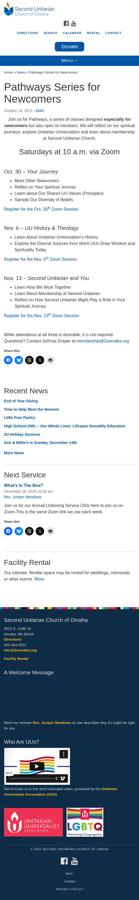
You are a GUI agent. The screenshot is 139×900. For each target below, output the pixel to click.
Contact (114, 33)
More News (14, 453)
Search (51, 33)
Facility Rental (16, 659)
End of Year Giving (21, 401)
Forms (70, 881)
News (21, 72)
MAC (69, 873)
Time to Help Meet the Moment (31, 409)
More (39, 579)
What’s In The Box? (23, 485)
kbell (40, 111)
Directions (27, 33)
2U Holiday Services (22, 434)
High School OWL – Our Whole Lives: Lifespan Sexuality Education (65, 426)
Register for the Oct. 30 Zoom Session (41, 209)
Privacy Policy (70, 889)
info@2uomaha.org (20, 650)
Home (8, 72)
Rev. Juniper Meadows (22, 497)
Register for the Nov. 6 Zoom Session (40, 259)
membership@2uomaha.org (103, 341)
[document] (69, 334)
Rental (93, 33)
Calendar (72, 33)
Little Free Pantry (19, 417)
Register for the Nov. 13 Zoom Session (41, 315)
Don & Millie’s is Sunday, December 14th (40, 443)
